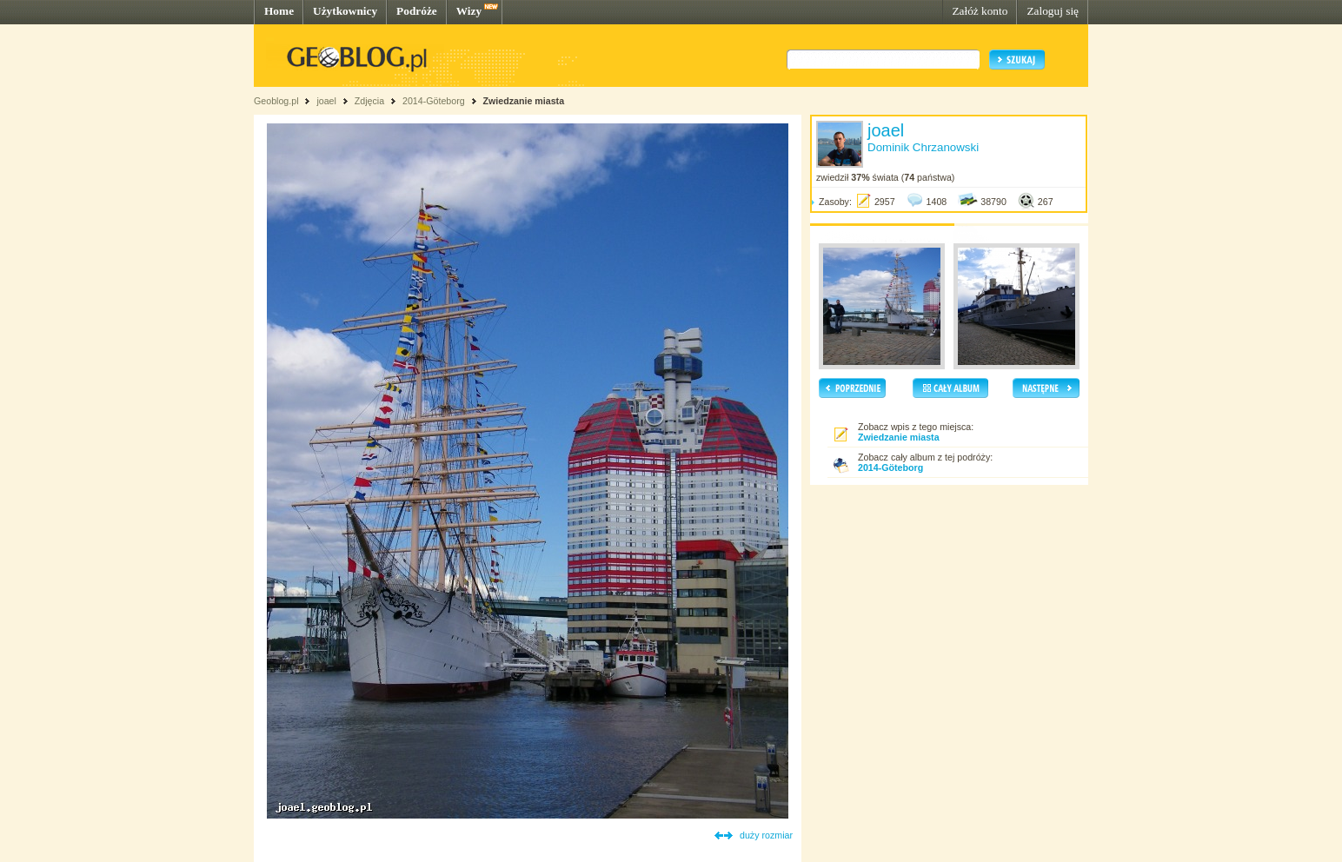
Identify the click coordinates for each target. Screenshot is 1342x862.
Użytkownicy (345, 10)
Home (279, 10)
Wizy (469, 10)
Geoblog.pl (276, 101)
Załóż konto (979, 10)
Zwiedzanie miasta (523, 101)
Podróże (416, 10)
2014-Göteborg (433, 101)
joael (326, 101)
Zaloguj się (1052, 10)
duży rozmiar (766, 835)
